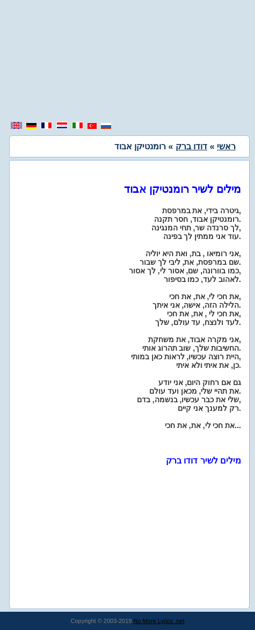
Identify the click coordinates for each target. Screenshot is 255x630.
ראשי (226, 146)
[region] (127, 61)
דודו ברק (191, 146)
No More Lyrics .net (159, 621)
